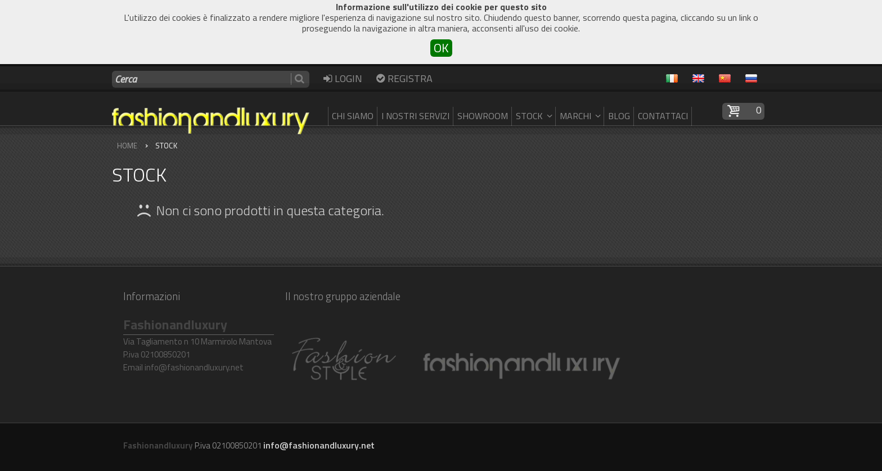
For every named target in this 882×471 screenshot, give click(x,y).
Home (127, 145)
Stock (535, 116)
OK (441, 48)
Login (341, 78)
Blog (619, 116)
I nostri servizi (415, 116)
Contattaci (663, 116)
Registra (403, 78)
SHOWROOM (482, 116)
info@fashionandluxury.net (319, 445)
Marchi (582, 116)
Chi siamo (353, 116)
